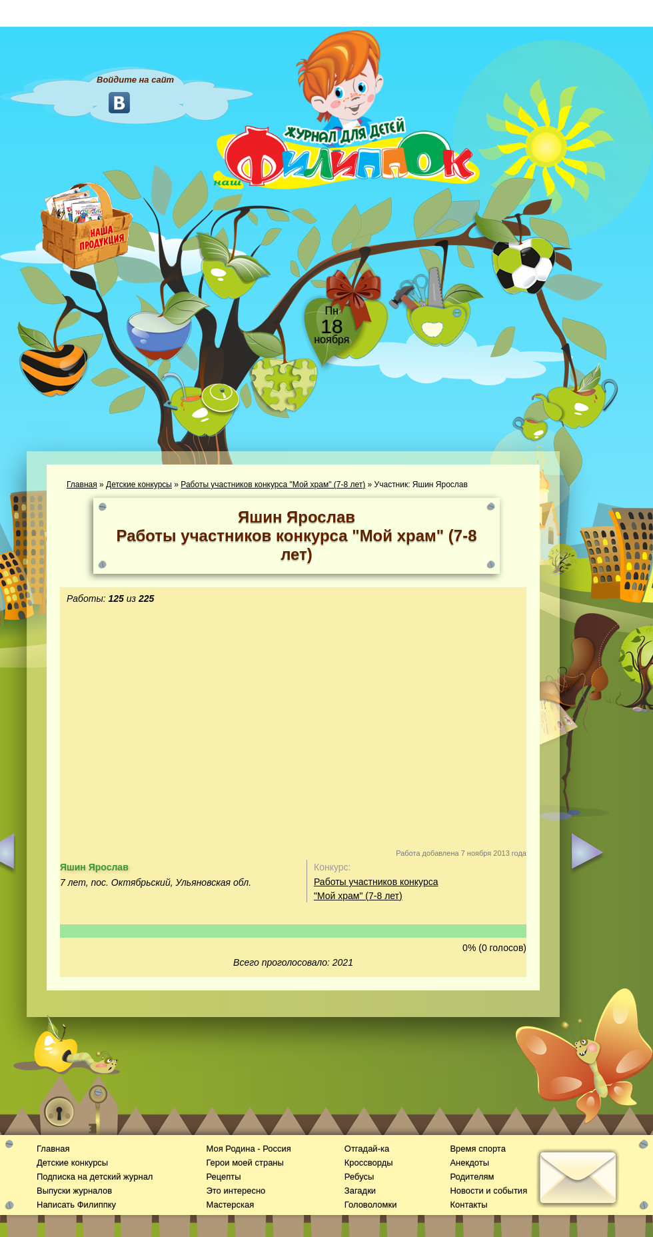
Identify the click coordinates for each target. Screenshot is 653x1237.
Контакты (468, 1205)
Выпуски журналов (74, 1191)
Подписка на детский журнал (95, 1177)
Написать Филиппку (76, 1205)
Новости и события (488, 1191)
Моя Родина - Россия (248, 1149)
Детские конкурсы (139, 484)
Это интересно (235, 1191)
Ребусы (359, 1177)
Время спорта (477, 1149)
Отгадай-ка (366, 1149)
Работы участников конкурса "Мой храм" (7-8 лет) (273, 484)
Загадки (360, 1191)
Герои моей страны (244, 1163)
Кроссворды (368, 1163)
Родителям (472, 1177)
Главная (82, 484)
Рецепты (223, 1177)
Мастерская (230, 1205)
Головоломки (370, 1205)
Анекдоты (469, 1163)
